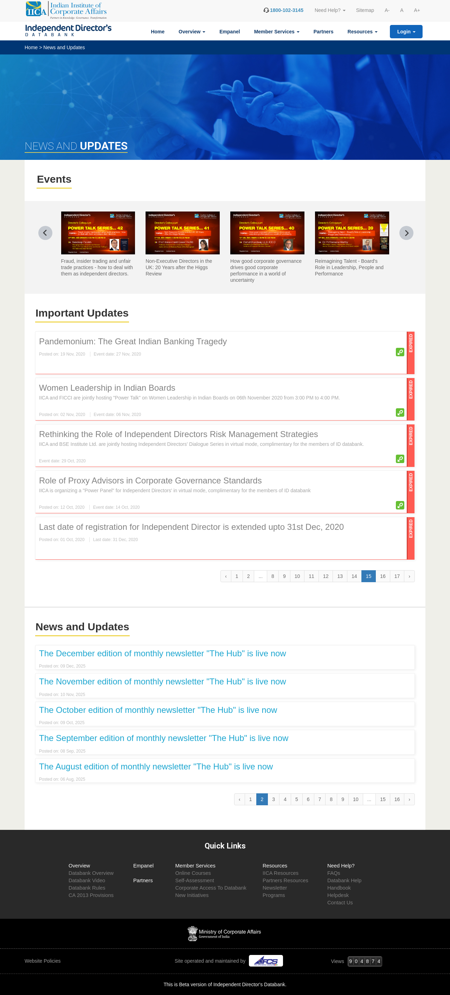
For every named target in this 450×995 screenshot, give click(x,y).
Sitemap (365, 10)
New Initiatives (192, 895)
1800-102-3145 (286, 10)
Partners (324, 31)
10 (297, 576)
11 (311, 576)
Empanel (229, 31)
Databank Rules (87, 888)
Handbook (339, 888)
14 (354, 576)
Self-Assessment (194, 880)
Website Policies (43, 961)
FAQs (333, 873)
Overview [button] (192, 31)
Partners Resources (285, 880)
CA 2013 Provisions (91, 895)
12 (326, 576)
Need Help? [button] (330, 10)
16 (383, 576)
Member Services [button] (277, 31)
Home (158, 31)
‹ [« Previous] (226, 576)
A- (387, 10)
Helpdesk (338, 895)
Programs (274, 895)
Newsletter (275, 888)
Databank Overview (91, 873)
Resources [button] (363, 31)
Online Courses (193, 873)
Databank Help (344, 880)
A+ (417, 10)
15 (383, 799)
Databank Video (87, 880)
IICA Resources (280, 873)
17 (397, 576)
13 (340, 576)
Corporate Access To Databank (210, 888)
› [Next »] (409, 576)
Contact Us (340, 902)
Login (406, 31)
